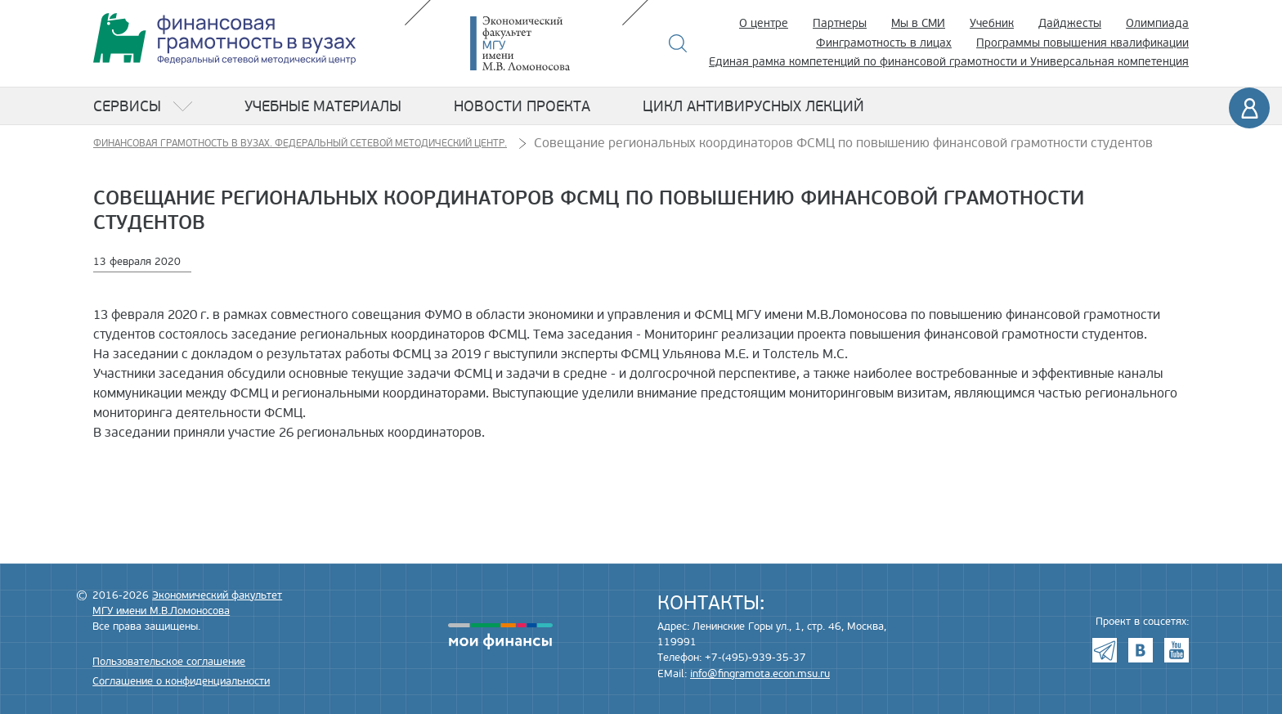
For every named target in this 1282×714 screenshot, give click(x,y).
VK (1140, 650)
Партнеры (840, 23)
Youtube (1176, 650)
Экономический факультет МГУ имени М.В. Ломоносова (544, 43)
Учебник (992, 23)
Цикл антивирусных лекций (753, 106)
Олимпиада (1157, 23)
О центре (763, 23)
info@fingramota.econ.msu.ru (760, 673)
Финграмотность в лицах (884, 43)
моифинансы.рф (500, 636)
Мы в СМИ (918, 23)
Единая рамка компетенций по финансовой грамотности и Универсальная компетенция (949, 62)
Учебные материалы (322, 106)
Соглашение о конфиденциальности (181, 681)
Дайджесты (1069, 23)
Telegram (1104, 650)
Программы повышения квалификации (1082, 43)
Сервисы (127, 106)
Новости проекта (522, 106)
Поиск (678, 43)
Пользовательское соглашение (168, 661)
